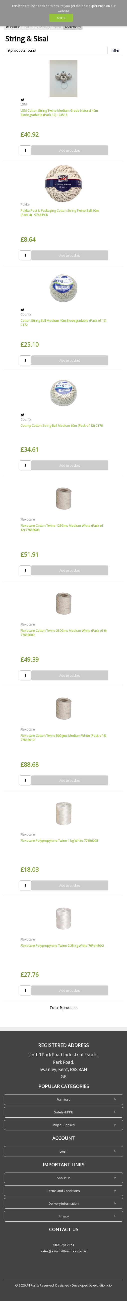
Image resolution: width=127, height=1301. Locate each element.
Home (13, 26)
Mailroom (73, 26)
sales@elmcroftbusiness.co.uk (64, 1251)
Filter (115, 50)
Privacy (64, 1216)
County (25, 314)
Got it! (61, 17)
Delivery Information (64, 1203)
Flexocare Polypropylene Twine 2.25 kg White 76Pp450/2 (62, 945)
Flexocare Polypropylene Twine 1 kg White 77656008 (59, 840)
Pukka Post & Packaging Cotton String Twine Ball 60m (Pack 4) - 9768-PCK (59, 212)
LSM (23, 104)
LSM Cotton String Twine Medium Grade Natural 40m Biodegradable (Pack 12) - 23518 (59, 112)
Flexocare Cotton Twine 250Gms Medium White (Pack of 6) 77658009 (63, 632)
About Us (63, 1178)
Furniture (63, 1099)
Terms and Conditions (63, 1191)
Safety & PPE (63, 1112)
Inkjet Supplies (64, 1125)
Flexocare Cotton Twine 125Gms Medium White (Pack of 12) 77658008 (61, 527)
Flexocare (27, 519)
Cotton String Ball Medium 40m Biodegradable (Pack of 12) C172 (63, 322)
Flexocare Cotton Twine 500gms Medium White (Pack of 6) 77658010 (63, 737)
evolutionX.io (102, 1285)
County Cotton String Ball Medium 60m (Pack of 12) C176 (61, 425)
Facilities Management (42, 26)
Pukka (25, 204)
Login (63, 1151)
